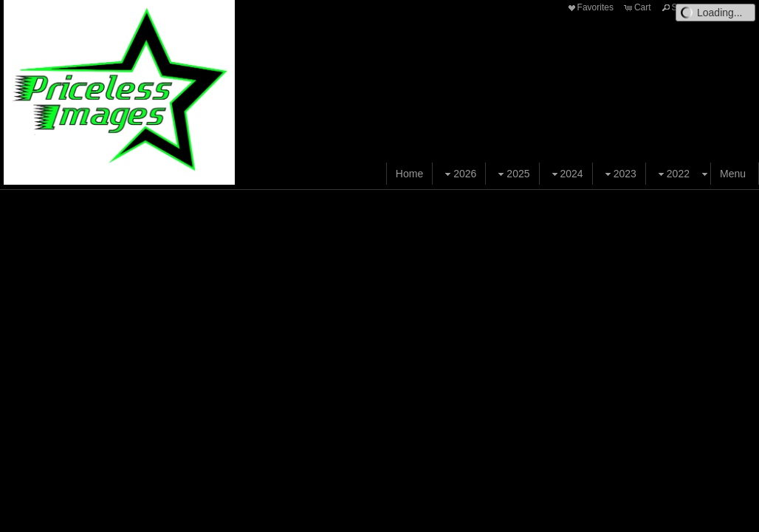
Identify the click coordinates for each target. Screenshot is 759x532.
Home (409, 174)
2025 (512, 174)
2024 (566, 174)
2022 (672, 174)
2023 (619, 174)
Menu (733, 174)
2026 (459, 174)
